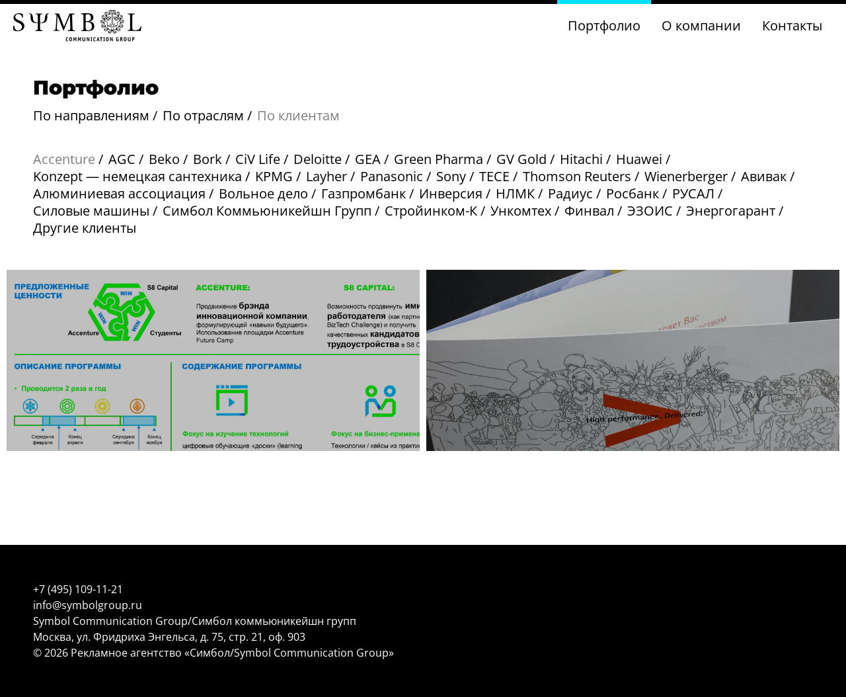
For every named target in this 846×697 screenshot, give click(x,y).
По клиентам (298, 115)
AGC (121, 159)
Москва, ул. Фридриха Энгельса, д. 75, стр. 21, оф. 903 (169, 637)
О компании (701, 25)
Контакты (792, 25)
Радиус (570, 193)
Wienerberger (686, 176)
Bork (207, 159)
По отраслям (203, 115)
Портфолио (604, 25)
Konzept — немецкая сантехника (137, 176)
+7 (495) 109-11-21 (78, 589)
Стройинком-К (431, 211)
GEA (368, 159)
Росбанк (632, 193)
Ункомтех (520, 211)
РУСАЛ (693, 193)
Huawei (639, 159)
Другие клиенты (84, 228)
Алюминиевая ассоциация (119, 193)
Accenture (64, 159)
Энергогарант (730, 211)
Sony (451, 176)
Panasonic (391, 176)
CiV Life (257, 159)
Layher (326, 176)
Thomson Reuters (577, 176)
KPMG (274, 176)
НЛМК (515, 193)
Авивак (764, 176)
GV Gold (521, 159)
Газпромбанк (363, 193)
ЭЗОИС (650, 211)
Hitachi (581, 159)
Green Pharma (438, 159)
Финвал (589, 211)
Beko (164, 159)
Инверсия (450, 193)
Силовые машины (91, 211)
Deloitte (317, 159)
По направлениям (91, 115)
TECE (494, 176)
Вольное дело (263, 193)
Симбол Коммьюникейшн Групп (267, 211)
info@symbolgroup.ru (87, 605)
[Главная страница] (77, 27)
